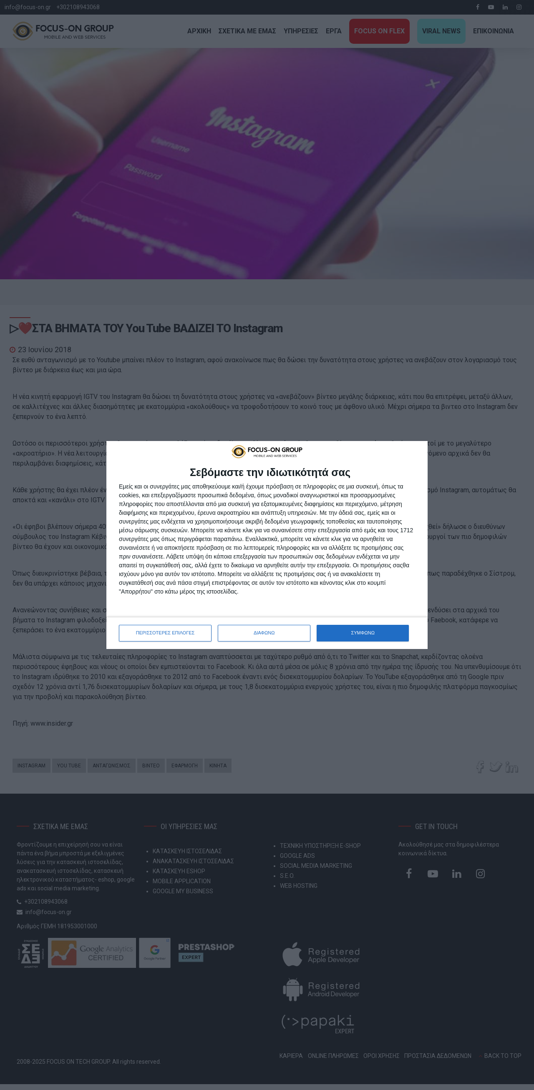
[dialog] (267, 545)
